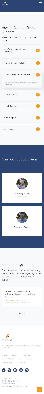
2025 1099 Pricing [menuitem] (26, 355)
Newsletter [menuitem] (30, 359)
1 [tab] (19, 313)
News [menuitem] (20, 359)
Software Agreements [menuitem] (7, 362)
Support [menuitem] (14, 355)
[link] (5, 3)
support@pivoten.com (11, 302)
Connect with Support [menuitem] (8, 359)
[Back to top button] (39, 389)
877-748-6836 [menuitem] (21, 362)
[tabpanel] (22, 296)
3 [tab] (24, 313)
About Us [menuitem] (4, 355)
